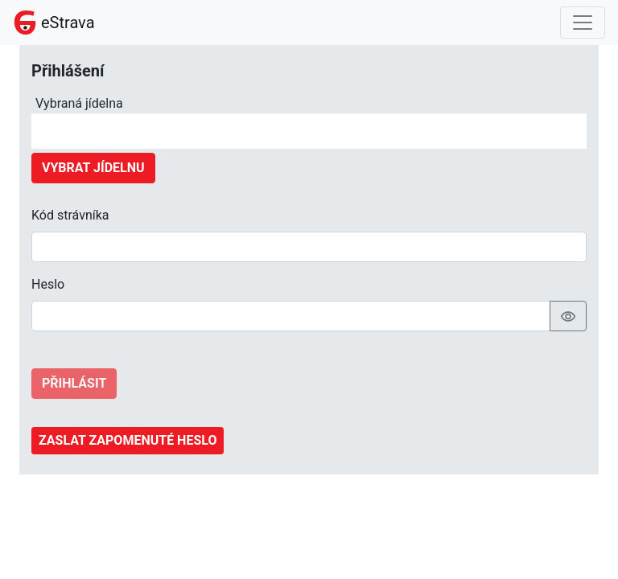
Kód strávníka (70, 215)
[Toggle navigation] (582, 22)
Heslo (47, 284)
